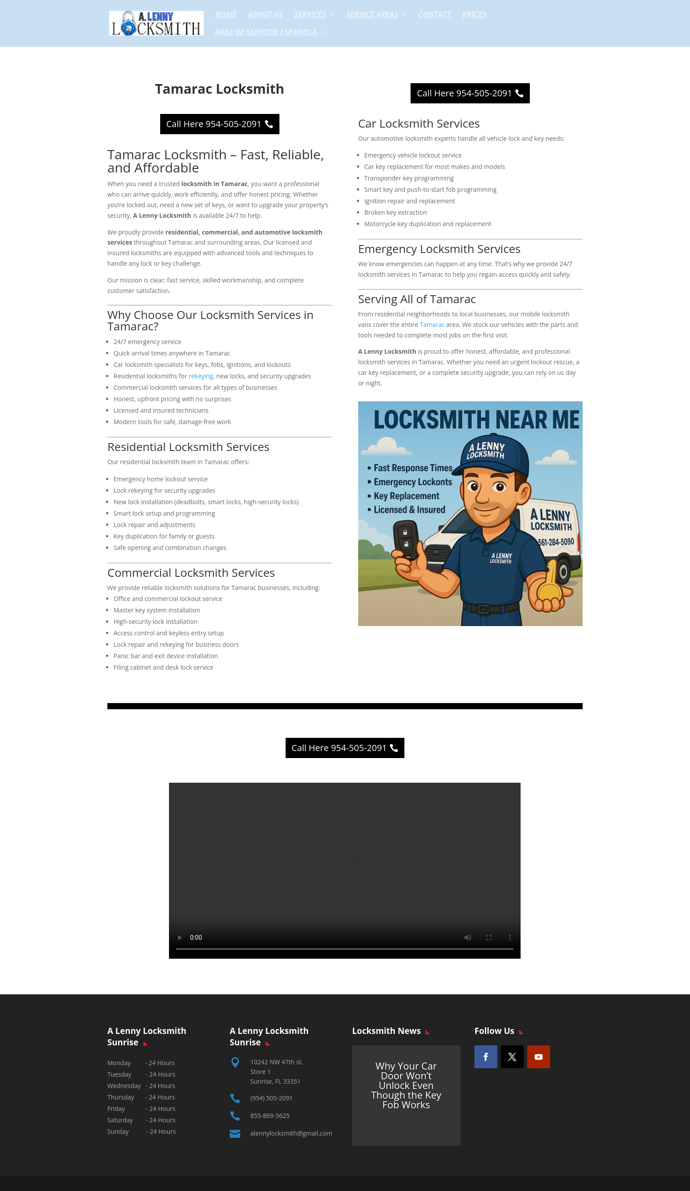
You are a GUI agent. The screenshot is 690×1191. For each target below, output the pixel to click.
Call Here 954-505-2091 (214, 124)
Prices (474, 15)
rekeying (201, 376)
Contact (434, 15)
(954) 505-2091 (271, 1098)
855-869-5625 (270, 1115)
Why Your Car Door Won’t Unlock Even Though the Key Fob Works (406, 1085)
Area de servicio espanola (266, 33)
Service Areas (372, 15)
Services (310, 15)
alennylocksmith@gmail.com (291, 1133)
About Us (265, 15)
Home (226, 15)
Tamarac (432, 324)
